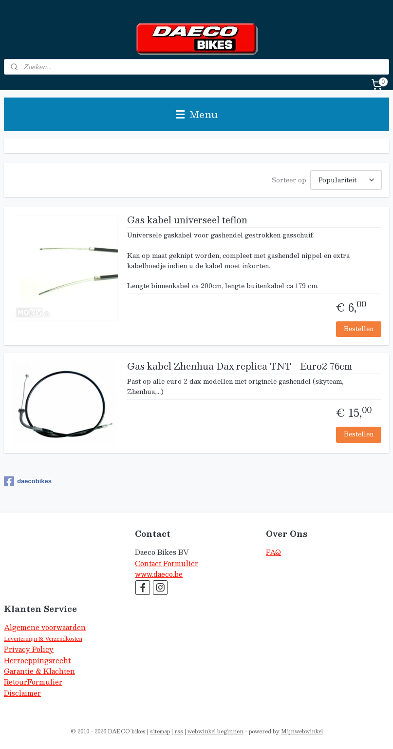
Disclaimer (22, 693)
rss (178, 731)
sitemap (160, 731)
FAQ (273, 552)
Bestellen (359, 328)
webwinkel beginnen (215, 731)
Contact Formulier (166, 563)
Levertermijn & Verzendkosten (43, 638)
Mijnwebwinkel (302, 731)
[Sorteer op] (346, 180)
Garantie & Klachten (39, 671)
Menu (197, 114)
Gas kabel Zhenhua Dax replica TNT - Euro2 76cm (239, 367)
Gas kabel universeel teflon (187, 221)
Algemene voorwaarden (45, 627)
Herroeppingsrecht (37, 660)
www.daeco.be (159, 574)
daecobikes (28, 481)
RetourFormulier (33, 682)
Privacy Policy (29, 649)
